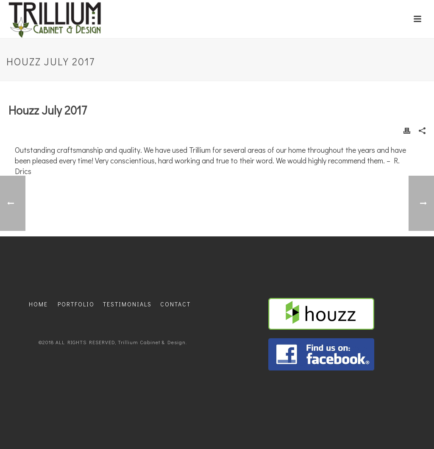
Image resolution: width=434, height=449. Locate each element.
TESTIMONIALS (127, 304)
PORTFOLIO (76, 304)
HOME (38, 304)
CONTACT (175, 304)
